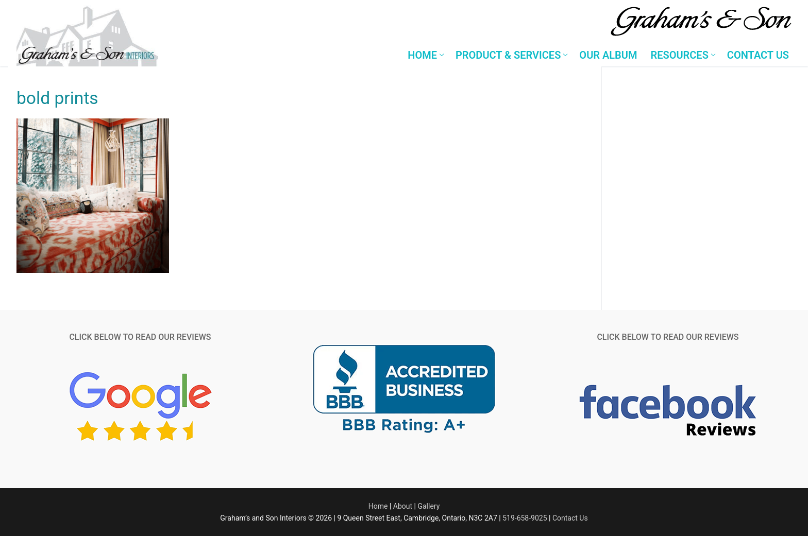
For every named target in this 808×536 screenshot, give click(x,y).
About (402, 506)
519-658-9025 (524, 518)
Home (378, 506)
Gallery (428, 506)
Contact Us (570, 518)
